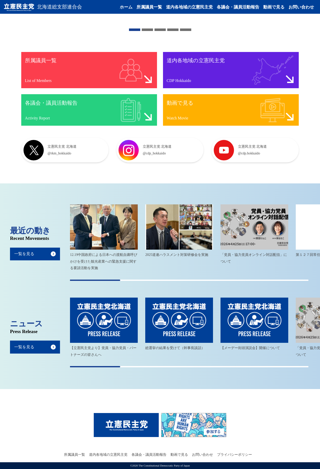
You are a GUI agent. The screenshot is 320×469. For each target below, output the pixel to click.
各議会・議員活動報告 (238, 8)
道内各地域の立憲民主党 (189, 8)
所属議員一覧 (149, 8)
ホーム (126, 8)
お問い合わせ (301, 8)
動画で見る (273, 8)
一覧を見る (24, 254)
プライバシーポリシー (234, 455)
